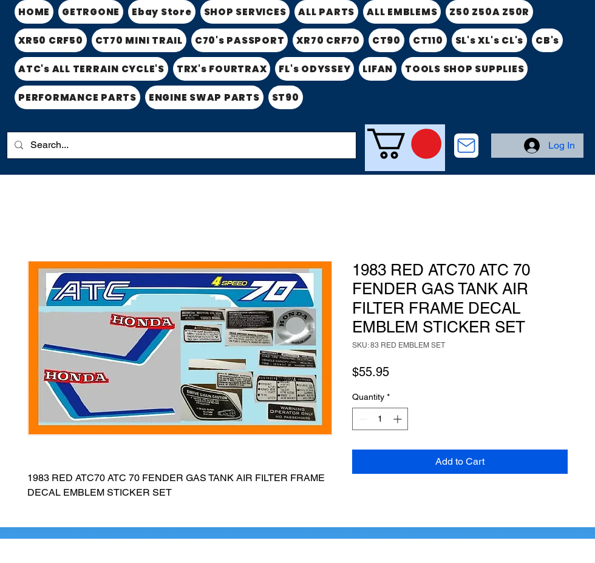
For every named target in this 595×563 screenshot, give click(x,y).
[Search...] (180, 145)
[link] (404, 144)
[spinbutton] (380, 419)
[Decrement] (361, 419)
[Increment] (398, 419)
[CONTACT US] (466, 145)
